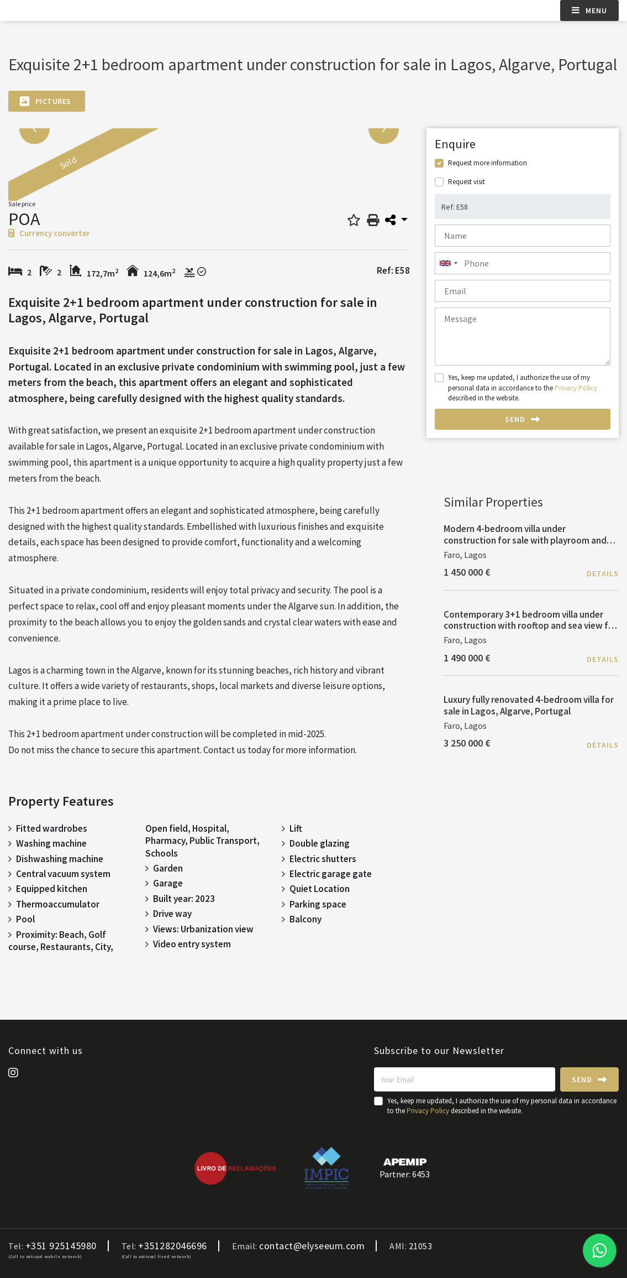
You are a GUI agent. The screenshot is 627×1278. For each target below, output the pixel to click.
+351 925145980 (61, 1246)
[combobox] (522, 263)
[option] (128, 170)
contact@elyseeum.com (312, 1246)
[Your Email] (464, 1079)
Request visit (466, 181)
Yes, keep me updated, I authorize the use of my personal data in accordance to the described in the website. (522, 387)
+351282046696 (172, 1246)
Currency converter (49, 233)
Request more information (487, 163)
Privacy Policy (576, 388)
